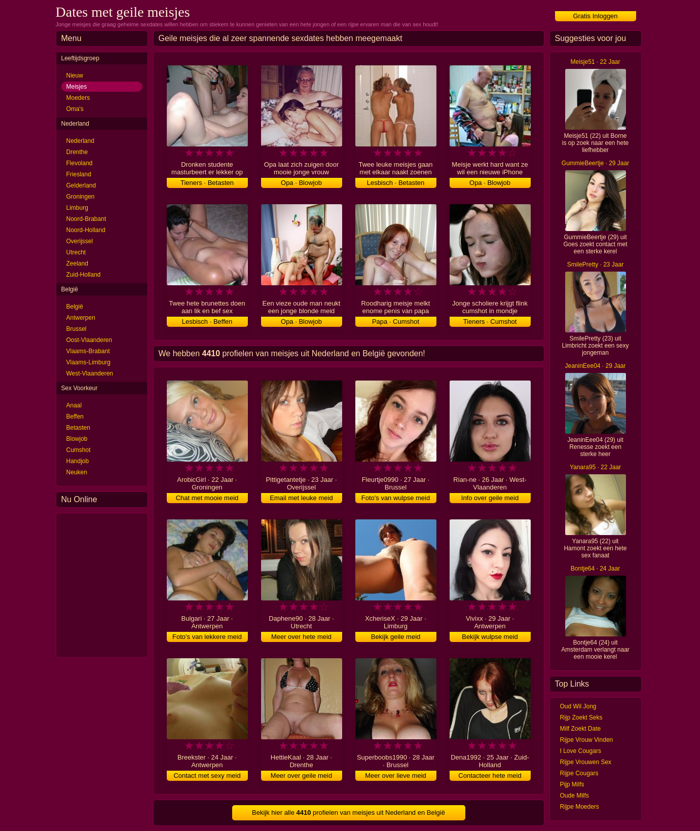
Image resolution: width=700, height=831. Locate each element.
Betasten (78, 427)
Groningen (80, 196)
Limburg (77, 207)
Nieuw (74, 75)
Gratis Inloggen (595, 16)
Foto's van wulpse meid (395, 498)
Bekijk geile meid (396, 636)
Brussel (76, 328)
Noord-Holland (85, 230)
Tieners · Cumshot (490, 321)
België (74, 306)
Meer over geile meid (301, 775)
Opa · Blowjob (301, 182)
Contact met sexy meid (206, 775)
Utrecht (76, 252)
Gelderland (81, 185)
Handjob (77, 461)
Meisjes (76, 86)
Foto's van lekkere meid (207, 636)
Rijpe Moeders (579, 806)
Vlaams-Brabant (88, 351)
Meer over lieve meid (395, 775)
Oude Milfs (574, 795)
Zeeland (77, 263)
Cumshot (78, 450)
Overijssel (79, 241)
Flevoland (79, 163)
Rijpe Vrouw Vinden (586, 739)
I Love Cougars (580, 750)
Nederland (80, 140)
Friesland (78, 174)
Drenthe (77, 152)
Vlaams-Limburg (88, 362)
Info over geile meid (490, 498)
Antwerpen (80, 317)
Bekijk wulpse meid (490, 636)
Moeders (78, 97)
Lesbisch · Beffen (207, 321)
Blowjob (77, 438)
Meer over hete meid (301, 636)
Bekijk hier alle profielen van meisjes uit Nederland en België (348, 812)
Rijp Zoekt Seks (581, 717)
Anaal (74, 405)
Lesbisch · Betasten (395, 182)
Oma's (75, 108)
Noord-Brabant (86, 218)
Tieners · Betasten (207, 182)
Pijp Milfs (572, 784)
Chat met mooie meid (207, 498)
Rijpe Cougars (579, 773)
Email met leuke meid (301, 498)
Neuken (76, 472)
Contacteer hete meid (489, 775)
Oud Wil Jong (578, 706)
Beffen (75, 416)
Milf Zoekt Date (580, 728)
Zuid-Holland (83, 274)
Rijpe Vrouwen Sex (586, 762)
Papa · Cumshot (395, 321)
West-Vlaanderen (90, 373)
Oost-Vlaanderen (89, 340)
